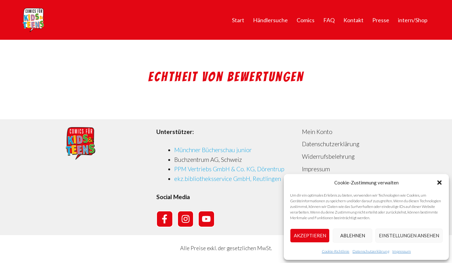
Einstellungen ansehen (409, 235)
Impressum (401, 251)
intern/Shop (413, 20)
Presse (380, 20)
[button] (439, 182)
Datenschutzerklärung (370, 251)
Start (238, 20)
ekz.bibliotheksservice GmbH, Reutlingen (227, 178)
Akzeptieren (310, 235)
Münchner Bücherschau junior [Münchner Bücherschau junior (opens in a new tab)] (213, 149)
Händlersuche (270, 20)
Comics (306, 20)
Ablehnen (352, 235)
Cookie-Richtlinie (335, 251)
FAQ (329, 20)
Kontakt (353, 20)
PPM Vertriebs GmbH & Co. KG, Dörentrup (229, 169)
